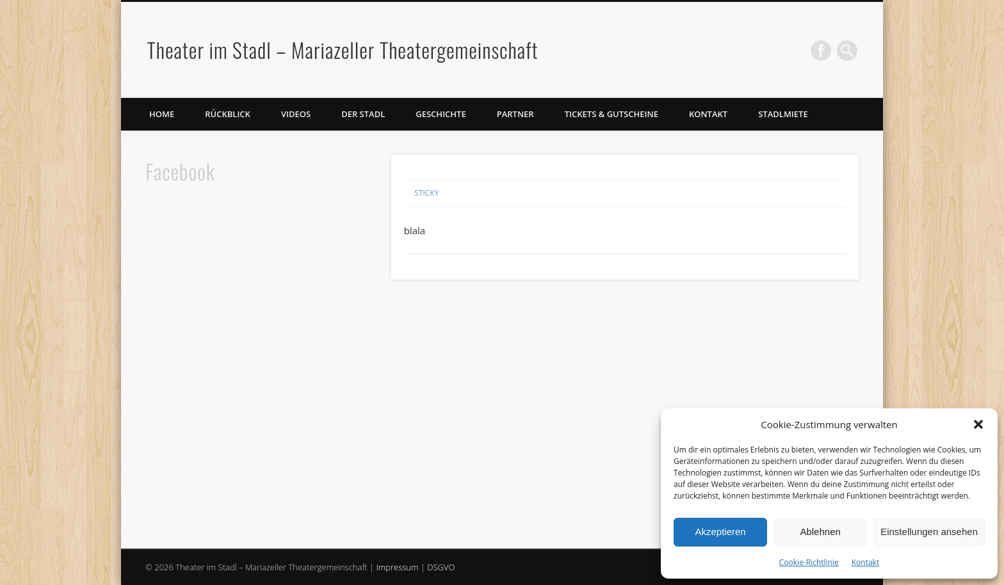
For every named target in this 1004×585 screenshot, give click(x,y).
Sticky (426, 193)
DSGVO (441, 567)
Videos (296, 114)
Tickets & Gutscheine (611, 114)
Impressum (397, 567)
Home (161, 114)
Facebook (821, 50)
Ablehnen (820, 531)
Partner (515, 114)
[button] (978, 424)
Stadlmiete (782, 114)
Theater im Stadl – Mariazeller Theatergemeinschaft (342, 50)
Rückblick (227, 114)
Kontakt (865, 562)
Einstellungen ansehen (929, 531)
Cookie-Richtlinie (809, 562)
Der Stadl (363, 114)
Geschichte (441, 114)
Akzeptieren (720, 531)
